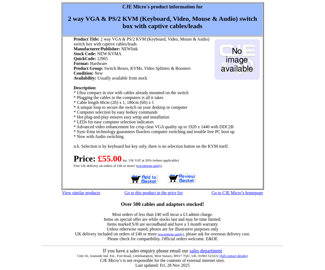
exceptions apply (149, 166)
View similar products (81, 192)
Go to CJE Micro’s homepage (237, 192)
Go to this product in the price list (154, 192)
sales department (205, 250)
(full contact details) (233, 256)
